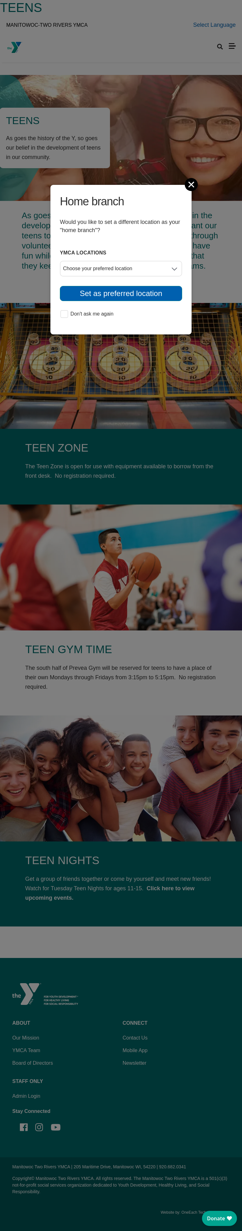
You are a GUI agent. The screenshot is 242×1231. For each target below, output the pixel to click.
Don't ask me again (86, 314)
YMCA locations (83, 252)
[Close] (191, 184)
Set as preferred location (121, 293)
